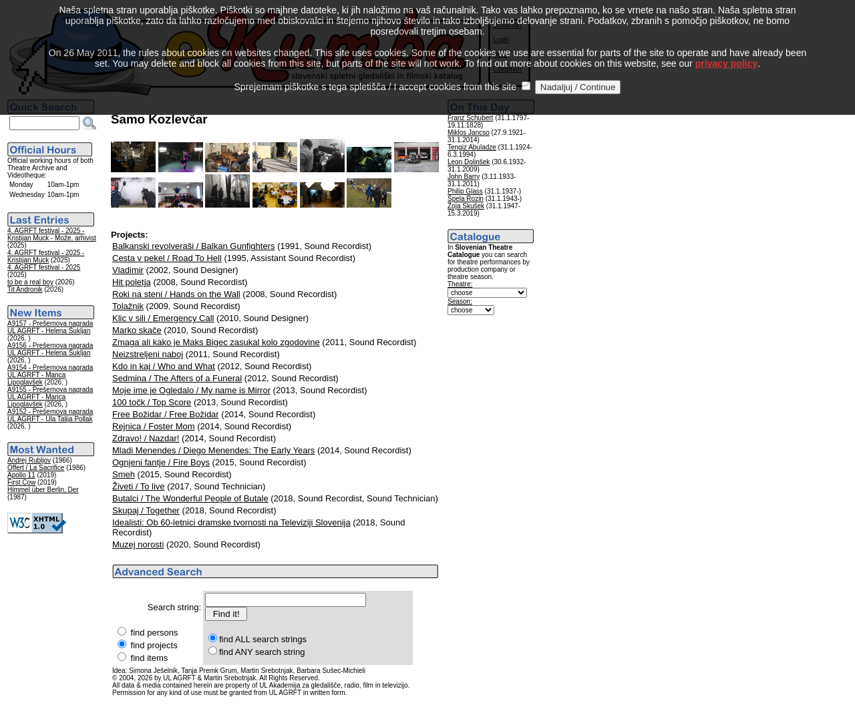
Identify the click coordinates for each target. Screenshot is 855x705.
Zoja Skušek (466, 206)
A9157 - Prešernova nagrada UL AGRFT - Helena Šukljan (50, 327)
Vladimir (128, 270)
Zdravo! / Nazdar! (145, 438)
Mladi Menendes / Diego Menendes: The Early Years (213, 450)
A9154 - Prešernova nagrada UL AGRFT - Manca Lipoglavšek (50, 375)
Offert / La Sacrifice (35, 467)
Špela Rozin (466, 198)
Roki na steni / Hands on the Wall (176, 294)
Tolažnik (128, 306)
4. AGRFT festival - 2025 (43, 267)
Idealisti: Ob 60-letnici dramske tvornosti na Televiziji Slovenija (231, 522)
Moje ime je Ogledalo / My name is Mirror (191, 390)
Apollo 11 (21, 475)
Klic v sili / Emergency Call (163, 318)
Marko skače (137, 330)
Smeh (123, 474)
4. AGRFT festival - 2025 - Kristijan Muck (45, 256)
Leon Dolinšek (469, 162)
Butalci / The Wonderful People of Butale (190, 498)
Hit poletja (131, 282)
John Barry (464, 176)
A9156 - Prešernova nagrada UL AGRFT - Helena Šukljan (50, 349)
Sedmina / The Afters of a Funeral (177, 378)
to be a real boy (30, 282)
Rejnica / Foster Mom (153, 426)
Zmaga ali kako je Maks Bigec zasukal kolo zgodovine (216, 342)
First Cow (21, 482)
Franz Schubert (470, 118)
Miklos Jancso (469, 132)
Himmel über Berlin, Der (43, 489)
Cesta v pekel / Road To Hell (167, 258)
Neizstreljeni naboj (147, 354)
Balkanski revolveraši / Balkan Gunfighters (193, 246)
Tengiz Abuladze (472, 147)
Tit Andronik (24, 289)
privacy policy (726, 46)
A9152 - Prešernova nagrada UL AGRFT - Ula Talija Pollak (50, 415)
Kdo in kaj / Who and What (163, 366)
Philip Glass (465, 191)
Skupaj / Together (146, 510)
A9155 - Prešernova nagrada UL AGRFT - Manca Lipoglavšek (50, 397)
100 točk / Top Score (151, 402)
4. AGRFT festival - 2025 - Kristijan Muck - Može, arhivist (51, 234)
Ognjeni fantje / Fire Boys (161, 462)
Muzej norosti (138, 544)
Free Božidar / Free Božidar (165, 414)
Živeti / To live (138, 486)
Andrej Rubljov (29, 460)
